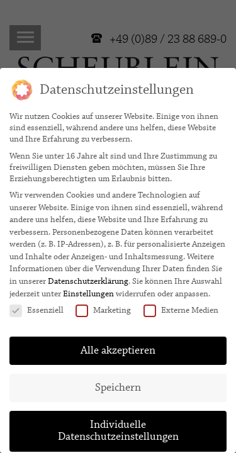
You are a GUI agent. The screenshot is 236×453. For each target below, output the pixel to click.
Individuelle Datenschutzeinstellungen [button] (118, 426)
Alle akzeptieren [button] (118, 345)
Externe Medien (180, 305)
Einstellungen (88, 288)
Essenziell (36, 305)
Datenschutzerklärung (88, 276)
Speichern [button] (118, 382)
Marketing (103, 305)
